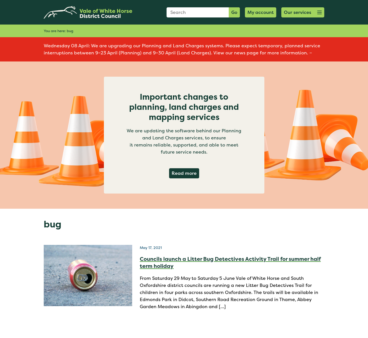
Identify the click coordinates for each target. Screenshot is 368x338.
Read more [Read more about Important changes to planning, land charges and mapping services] (185, 173)
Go (234, 12)
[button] (302, 12)
